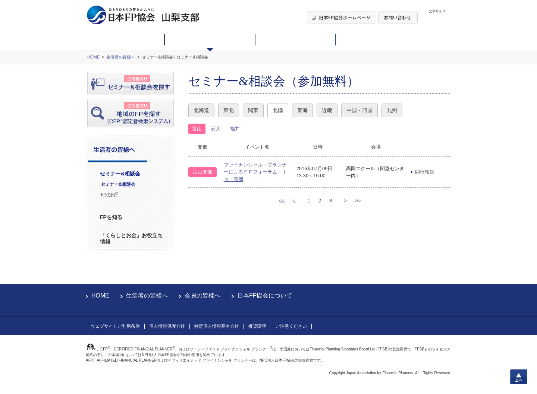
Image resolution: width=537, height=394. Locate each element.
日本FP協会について (264, 295)
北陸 (278, 110)
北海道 (201, 110)
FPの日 (109, 194)
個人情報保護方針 (167, 326)
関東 (253, 110)
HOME (100, 295)
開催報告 (424, 172)
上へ (519, 377)
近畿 (327, 110)
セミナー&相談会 (118, 184)
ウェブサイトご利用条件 (115, 326)
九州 (392, 110)
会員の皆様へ (202, 295)
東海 (302, 110)
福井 (235, 128)
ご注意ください (291, 326)
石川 (216, 128)
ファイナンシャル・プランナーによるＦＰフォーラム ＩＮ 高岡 (255, 172)
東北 (228, 110)
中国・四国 (359, 110)
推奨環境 (257, 326)
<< (282, 200)
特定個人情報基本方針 (216, 326)
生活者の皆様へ (147, 295)
